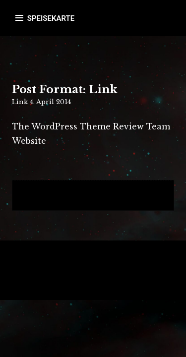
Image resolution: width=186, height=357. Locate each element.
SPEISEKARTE (50, 18)
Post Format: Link (65, 89)
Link (20, 102)
